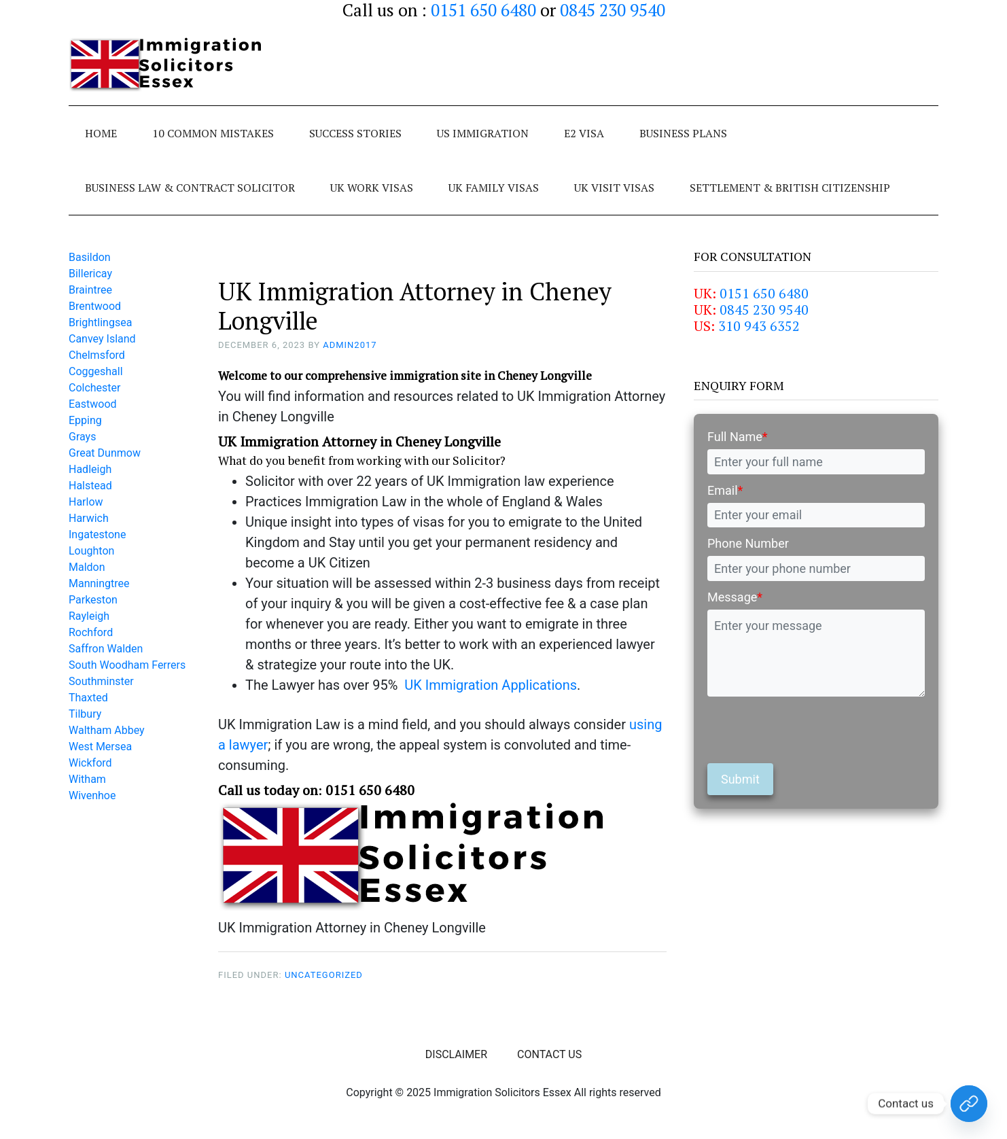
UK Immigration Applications (490, 685)
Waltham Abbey (107, 730)
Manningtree (99, 583)
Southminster (101, 681)
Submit (740, 779)
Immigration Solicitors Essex (170, 64)
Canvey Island (102, 338)
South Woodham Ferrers (127, 665)
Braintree (90, 289)
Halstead (90, 485)
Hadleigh (90, 469)
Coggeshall (96, 371)
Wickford (90, 762)
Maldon (87, 567)
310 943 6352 (759, 326)
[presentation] (810, 729)
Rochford (91, 632)
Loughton (91, 550)
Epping (85, 420)
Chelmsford (97, 355)
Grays (82, 436)
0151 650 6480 (764, 293)
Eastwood (93, 404)
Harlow (86, 501)
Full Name (737, 437)
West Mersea (100, 746)
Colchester (95, 387)
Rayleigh (89, 616)
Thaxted (88, 697)
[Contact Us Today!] (969, 1103)
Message (734, 597)
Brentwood (95, 306)
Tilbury (85, 713)
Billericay (90, 273)
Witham (87, 779)
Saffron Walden (106, 648)
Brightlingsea (100, 322)
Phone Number (748, 543)
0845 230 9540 (764, 309)
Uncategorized (324, 975)
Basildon (90, 257)
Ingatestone (97, 534)
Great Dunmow (105, 452)
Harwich (89, 518)
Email (725, 490)
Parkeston (93, 599)
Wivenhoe (92, 795)
